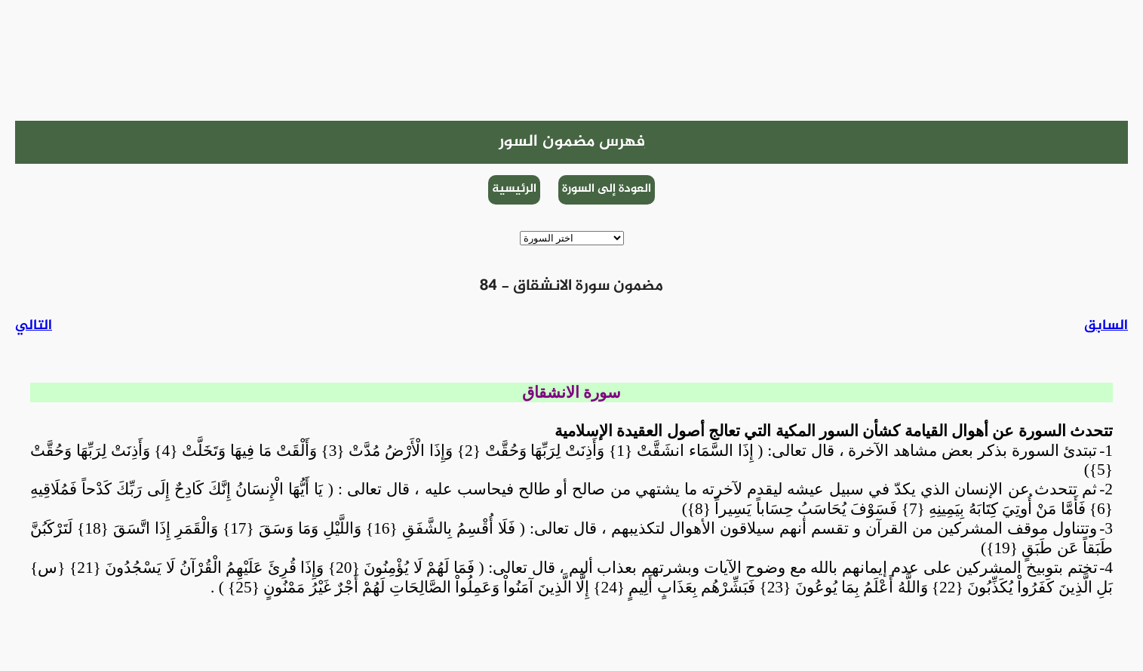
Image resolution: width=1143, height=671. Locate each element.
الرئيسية (514, 189)
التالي (33, 325)
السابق (1106, 325)
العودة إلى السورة (606, 189)
